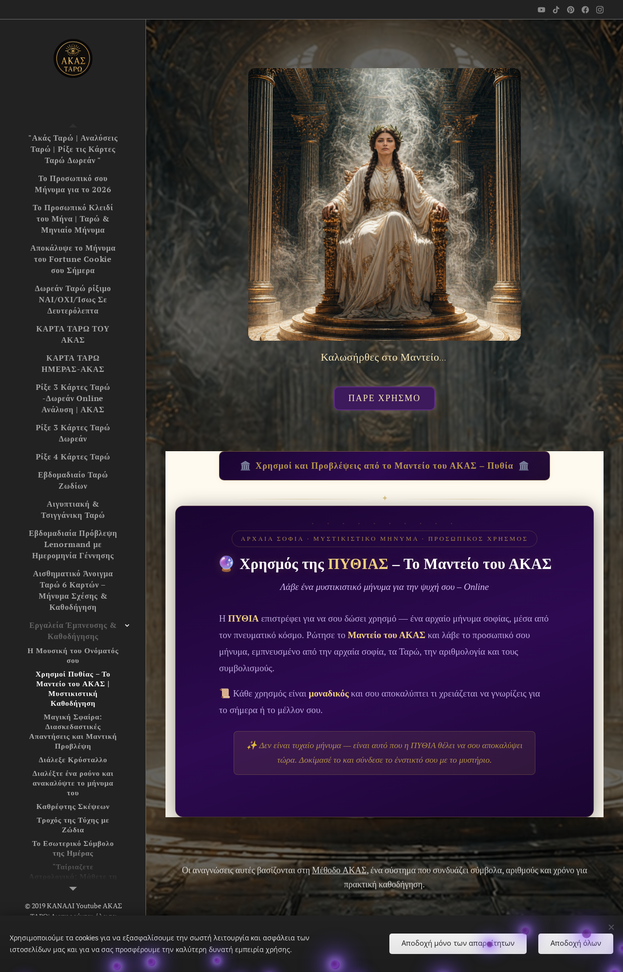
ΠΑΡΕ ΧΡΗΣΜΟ (384, 398)
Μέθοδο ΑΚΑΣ (339, 870)
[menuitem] (73, 149)
